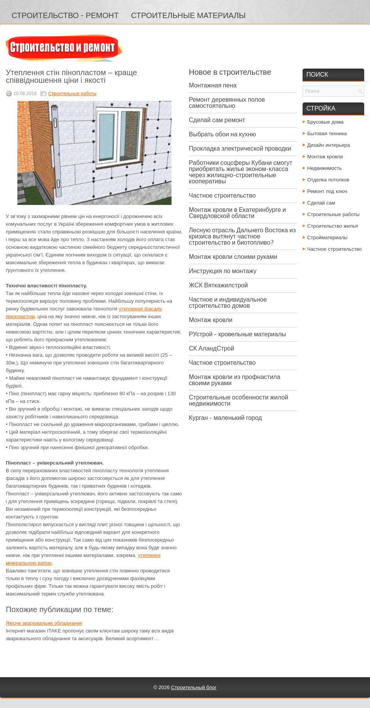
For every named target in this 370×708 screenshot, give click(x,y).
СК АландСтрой (211, 348)
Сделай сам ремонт (217, 120)
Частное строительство (222, 195)
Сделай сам (321, 203)
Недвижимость (324, 168)
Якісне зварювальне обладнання (44, 623)
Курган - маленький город (225, 418)
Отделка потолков (328, 179)
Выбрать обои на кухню (222, 134)
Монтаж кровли (210, 320)
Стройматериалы (327, 237)
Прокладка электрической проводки (240, 148)
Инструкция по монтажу (222, 271)
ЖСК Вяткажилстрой (218, 285)
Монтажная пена (213, 85)
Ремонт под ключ (327, 191)
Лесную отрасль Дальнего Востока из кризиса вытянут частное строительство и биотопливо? (242, 236)
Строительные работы (72, 93)
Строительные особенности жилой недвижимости (238, 400)
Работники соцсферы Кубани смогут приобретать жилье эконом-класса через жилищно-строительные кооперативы (240, 172)
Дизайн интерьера (328, 145)
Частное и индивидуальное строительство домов (228, 302)
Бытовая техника (327, 133)
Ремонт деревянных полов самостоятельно (227, 103)
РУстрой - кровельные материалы (237, 334)
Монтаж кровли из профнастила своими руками (234, 380)
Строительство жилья (332, 226)
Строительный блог (194, 687)
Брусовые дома (325, 122)
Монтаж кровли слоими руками (233, 257)
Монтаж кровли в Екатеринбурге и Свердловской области (237, 213)
